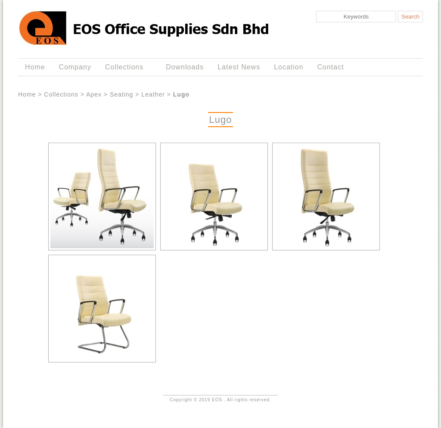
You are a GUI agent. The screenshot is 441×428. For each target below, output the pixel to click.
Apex (94, 94)
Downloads (185, 67)
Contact (330, 67)
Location (288, 67)
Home (35, 67)
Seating (121, 94)
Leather (153, 94)
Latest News (238, 67)
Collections (126, 67)
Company (75, 67)
